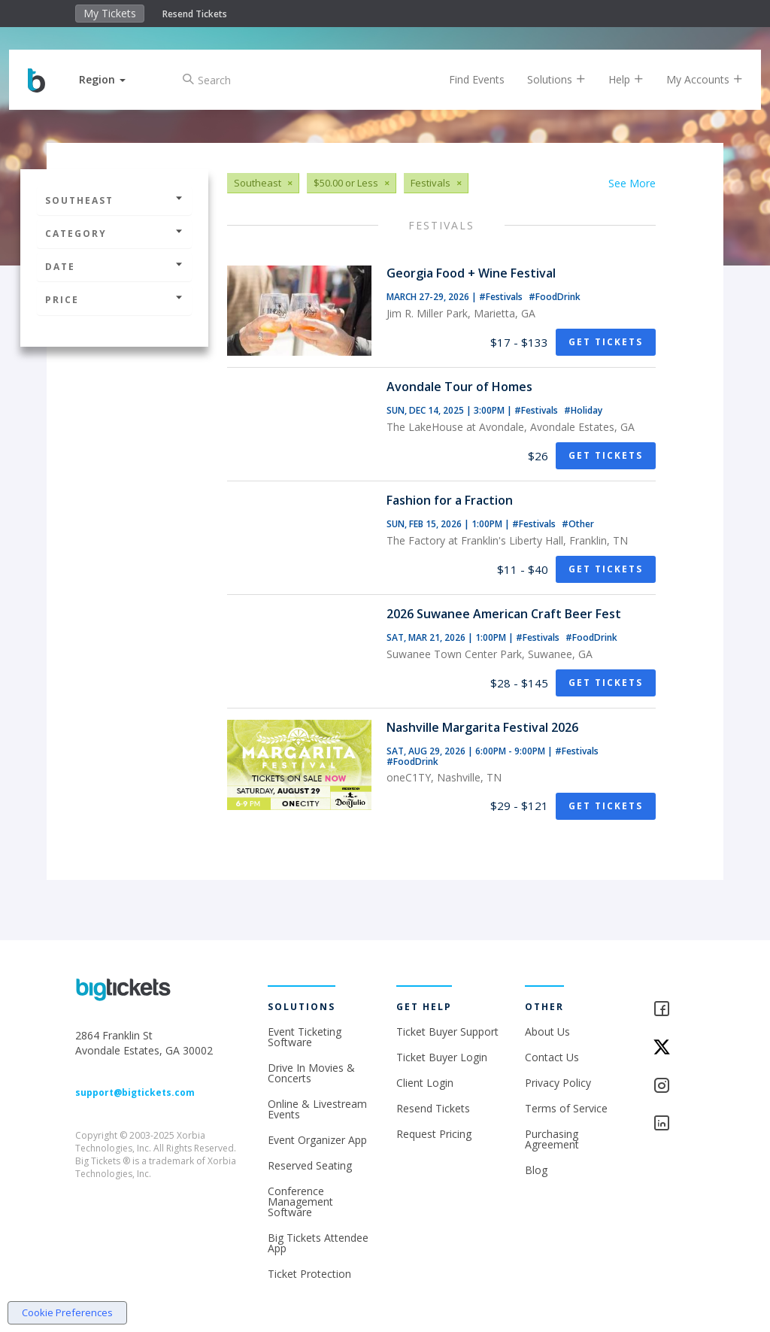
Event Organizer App (317, 1140)
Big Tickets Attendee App (318, 1242)
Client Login (424, 1083)
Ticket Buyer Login (441, 1057)
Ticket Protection (309, 1274)
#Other (578, 523)
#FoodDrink (555, 296)
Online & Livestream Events (317, 1109)
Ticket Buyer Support (447, 1031)
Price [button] (114, 299)
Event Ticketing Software (304, 1036)
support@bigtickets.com (135, 1092)
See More (632, 183)
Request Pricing (433, 1134)
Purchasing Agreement (552, 1139)
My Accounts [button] (693, 79)
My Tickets (109, 13)
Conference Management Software (300, 1201)
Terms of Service (566, 1108)
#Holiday (583, 410)
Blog (536, 1170)
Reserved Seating (310, 1165)
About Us (547, 1031)
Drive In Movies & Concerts (311, 1072)
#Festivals (502, 296)
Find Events (465, 79)
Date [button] (114, 266)
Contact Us (552, 1057)
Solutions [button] (545, 79)
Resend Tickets (194, 14)
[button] (113, 79)
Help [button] (614, 79)
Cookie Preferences (67, 1312)
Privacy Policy (558, 1083)
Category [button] (114, 233)
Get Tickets (605, 341)
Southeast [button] (114, 200)
